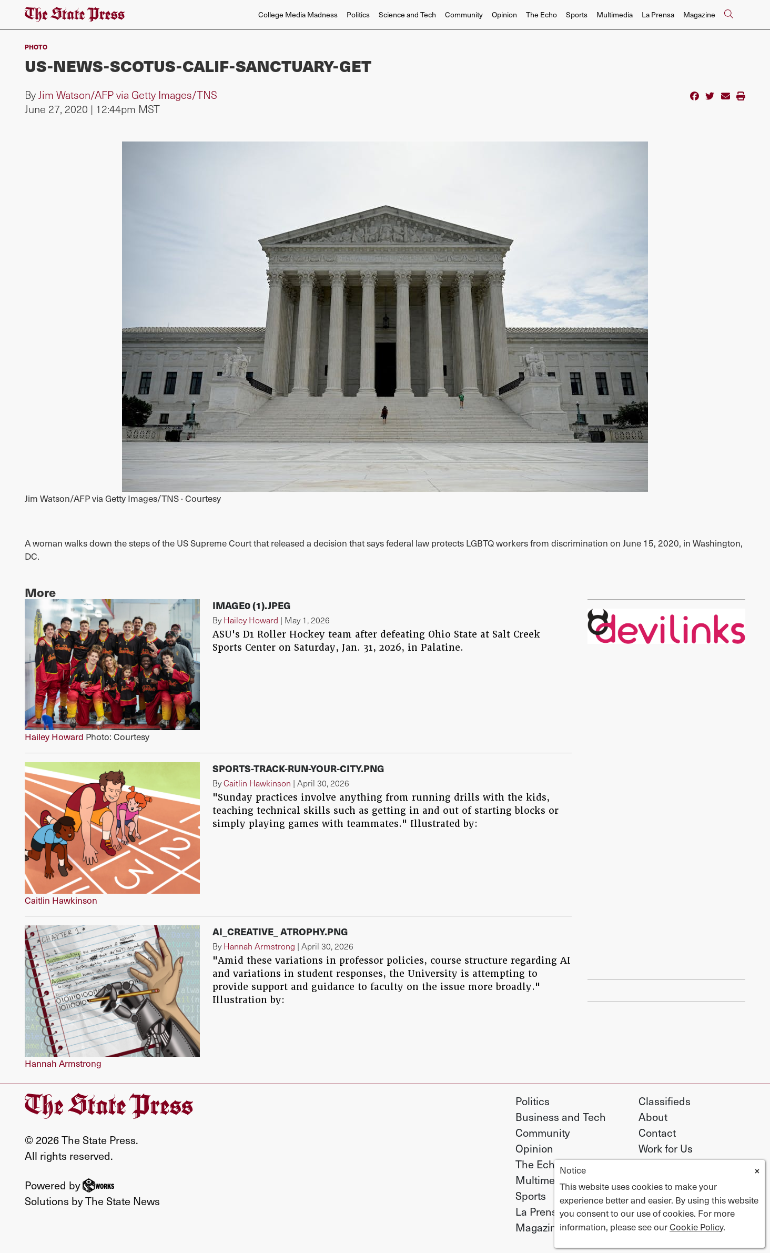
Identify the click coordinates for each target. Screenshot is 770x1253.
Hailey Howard (54, 736)
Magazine (699, 14)
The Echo (541, 14)
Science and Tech (407, 14)
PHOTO (36, 46)
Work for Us (666, 1148)
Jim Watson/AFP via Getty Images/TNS (127, 94)
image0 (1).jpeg (251, 605)
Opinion (504, 14)
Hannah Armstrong (63, 1063)
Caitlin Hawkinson (61, 900)
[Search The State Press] (728, 15)
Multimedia (614, 14)
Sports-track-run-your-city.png (298, 768)
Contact (657, 1132)
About (653, 1117)
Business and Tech (560, 1117)
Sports (576, 14)
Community (464, 14)
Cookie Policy (696, 1227)
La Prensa (658, 14)
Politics (358, 14)
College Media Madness (298, 14)
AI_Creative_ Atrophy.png (280, 931)
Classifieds (665, 1101)
